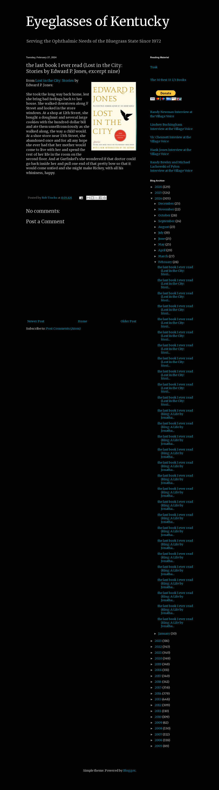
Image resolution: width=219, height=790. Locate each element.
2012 (158, 705)
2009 (159, 723)
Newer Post (35, 321)
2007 (159, 734)
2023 (158, 641)
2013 (158, 699)
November (166, 209)
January (164, 633)
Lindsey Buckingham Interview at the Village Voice (171, 127)
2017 (158, 676)
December (166, 203)
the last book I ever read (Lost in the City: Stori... (175, 270)
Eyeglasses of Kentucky (98, 21)
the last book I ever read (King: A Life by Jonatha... (175, 414)
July (161, 233)
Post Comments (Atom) (63, 328)
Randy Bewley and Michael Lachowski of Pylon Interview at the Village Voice (171, 166)
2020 (159, 658)
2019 (158, 664)
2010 (158, 717)
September (166, 221)
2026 (159, 187)
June (162, 239)
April (162, 250)
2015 (158, 687)
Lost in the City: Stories (54, 81)
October (164, 215)
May (161, 244)
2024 (159, 198)
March (163, 256)
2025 (159, 193)
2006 (159, 740)
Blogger (129, 770)
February (165, 262)
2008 (159, 728)
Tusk (154, 67)
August (164, 227)
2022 (159, 647)
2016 (158, 682)
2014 (158, 693)
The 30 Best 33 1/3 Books (168, 80)
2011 (158, 711)
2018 (158, 670)
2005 (159, 746)
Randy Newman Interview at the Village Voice (171, 114)
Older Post (128, 321)
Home (82, 321)
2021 (158, 653)
